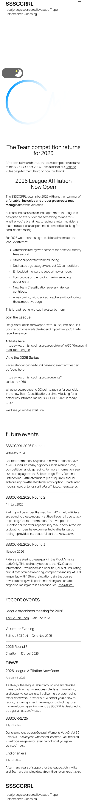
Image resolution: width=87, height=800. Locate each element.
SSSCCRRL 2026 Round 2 (25, 497)
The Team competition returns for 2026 (43, 150)
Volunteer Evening (20, 629)
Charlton (11, 653)
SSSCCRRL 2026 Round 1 (25, 446)
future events (22, 434)
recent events (23, 599)
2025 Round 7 (16, 647)
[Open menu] (79, 2)
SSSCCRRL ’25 (17, 718)
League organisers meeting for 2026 (34, 611)
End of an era (16, 753)
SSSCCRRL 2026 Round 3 (25, 544)
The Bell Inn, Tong (17, 618)
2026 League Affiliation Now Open (43, 184)
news (12, 662)
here (47, 365)
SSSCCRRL (19, 3)
